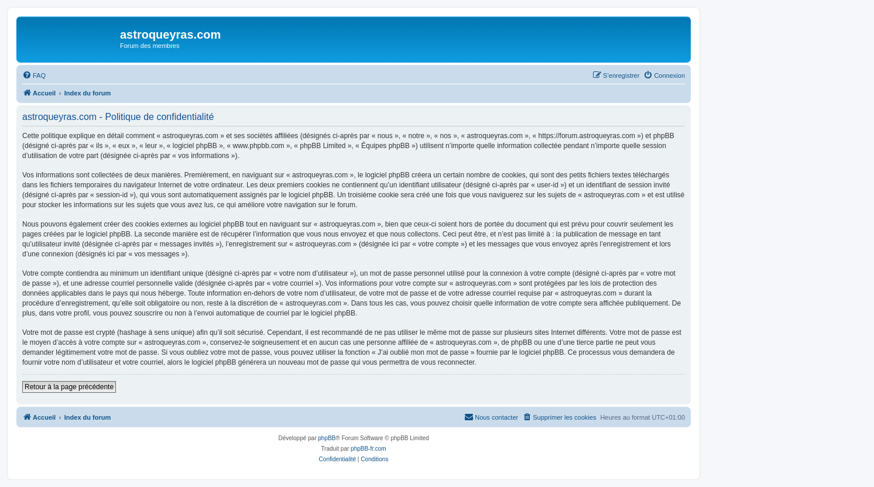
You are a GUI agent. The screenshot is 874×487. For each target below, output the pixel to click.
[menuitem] (34, 75)
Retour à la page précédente (69, 387)
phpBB (326, 438)
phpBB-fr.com (368, 448)
